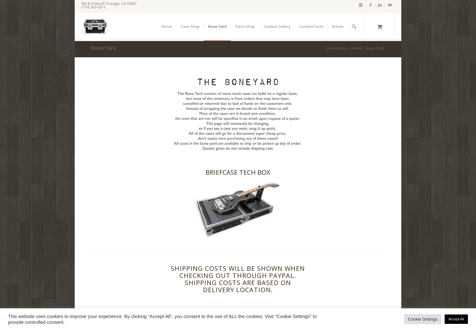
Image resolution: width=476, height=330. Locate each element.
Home (356, 48)
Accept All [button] (456, 319)
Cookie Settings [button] (423, 319)
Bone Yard (103, 47)
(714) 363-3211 (93, 7)
